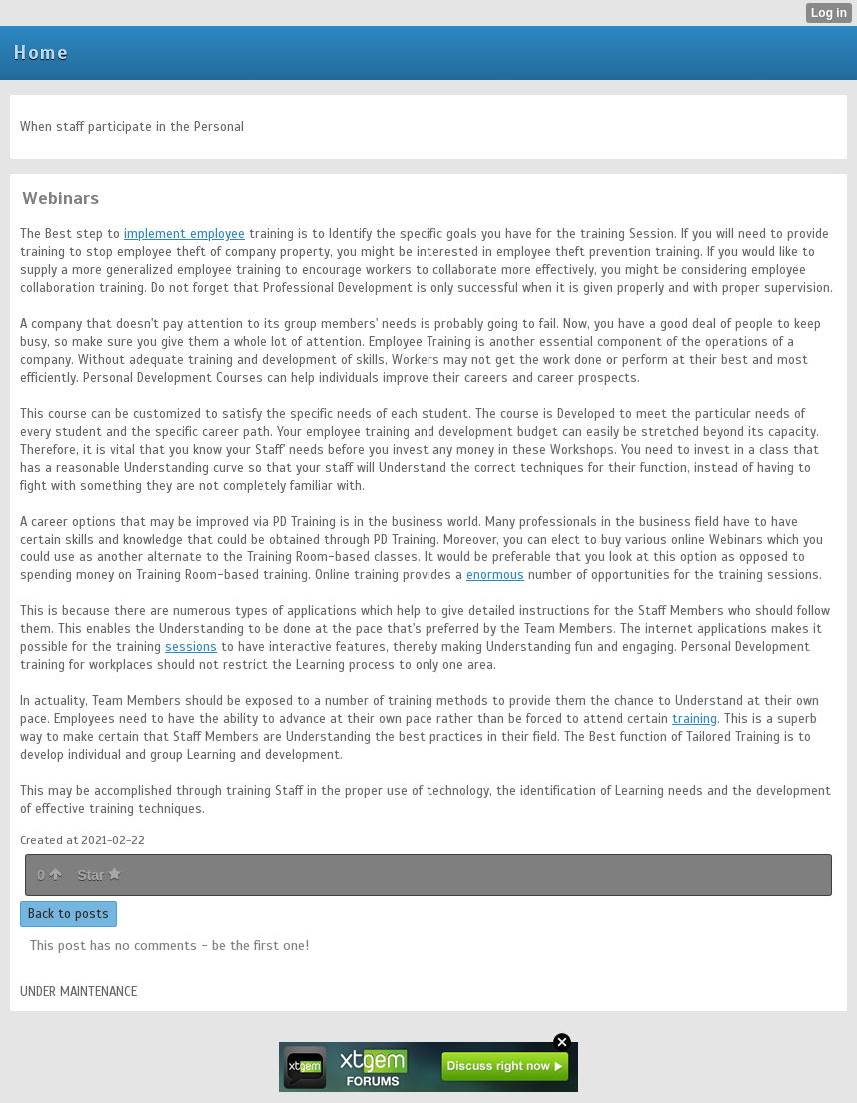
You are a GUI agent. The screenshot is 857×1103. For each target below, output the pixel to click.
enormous (495, 575)
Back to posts (68, 914)
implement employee (184, 234)
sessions (191, 647)
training (694, 719)
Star (99, 875)
